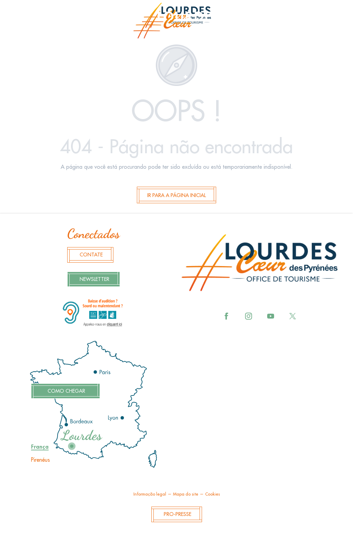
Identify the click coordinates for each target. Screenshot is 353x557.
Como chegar (66, 391)
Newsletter (94, 279)
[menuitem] (176, 23)
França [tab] (40, 447)
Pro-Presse (177, 514)
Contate (91, 254)
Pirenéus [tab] (40, 460)
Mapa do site (185, 494)
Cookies (212, 494)
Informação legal (149, 494)
